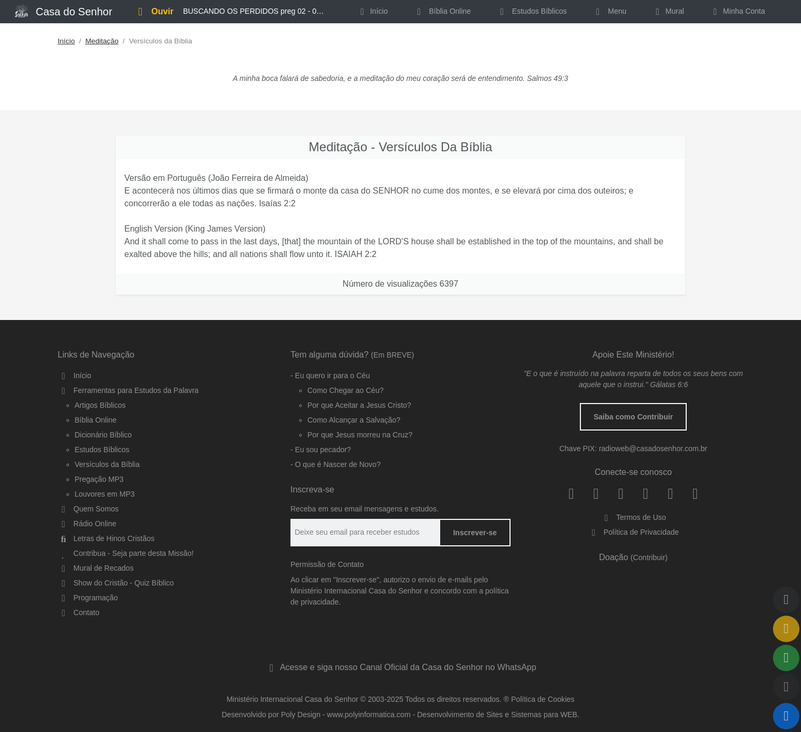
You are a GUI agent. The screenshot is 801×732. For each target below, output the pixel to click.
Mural (668, 11)
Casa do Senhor (63, 10)
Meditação (102, 41)
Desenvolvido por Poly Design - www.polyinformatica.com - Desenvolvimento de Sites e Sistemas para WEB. (400, 714)
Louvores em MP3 (105, 494)
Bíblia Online (442, 11)
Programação (88, 597)
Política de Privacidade (633, 532)
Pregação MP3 (99, 479)
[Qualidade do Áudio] (786, 687)
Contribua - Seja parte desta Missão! (126, 553)
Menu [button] (609, 11)
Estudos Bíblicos (531, 11)
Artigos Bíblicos (100, 405)
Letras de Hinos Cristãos (106, 538)
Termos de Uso (633, 517)
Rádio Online (87, 523)
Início (66, 41)
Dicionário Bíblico (103, 435)
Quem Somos (88, 509)
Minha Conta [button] (737, 11)
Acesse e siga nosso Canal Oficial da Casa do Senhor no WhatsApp (400, 667)
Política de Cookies (543, 699)
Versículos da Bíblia (107, 464)
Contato (78, 612)
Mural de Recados (95, 568)
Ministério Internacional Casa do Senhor (292, 699)
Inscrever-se (475, 532)
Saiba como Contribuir (633, 417)
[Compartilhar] (786, 658)
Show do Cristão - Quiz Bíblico (116, 583)
